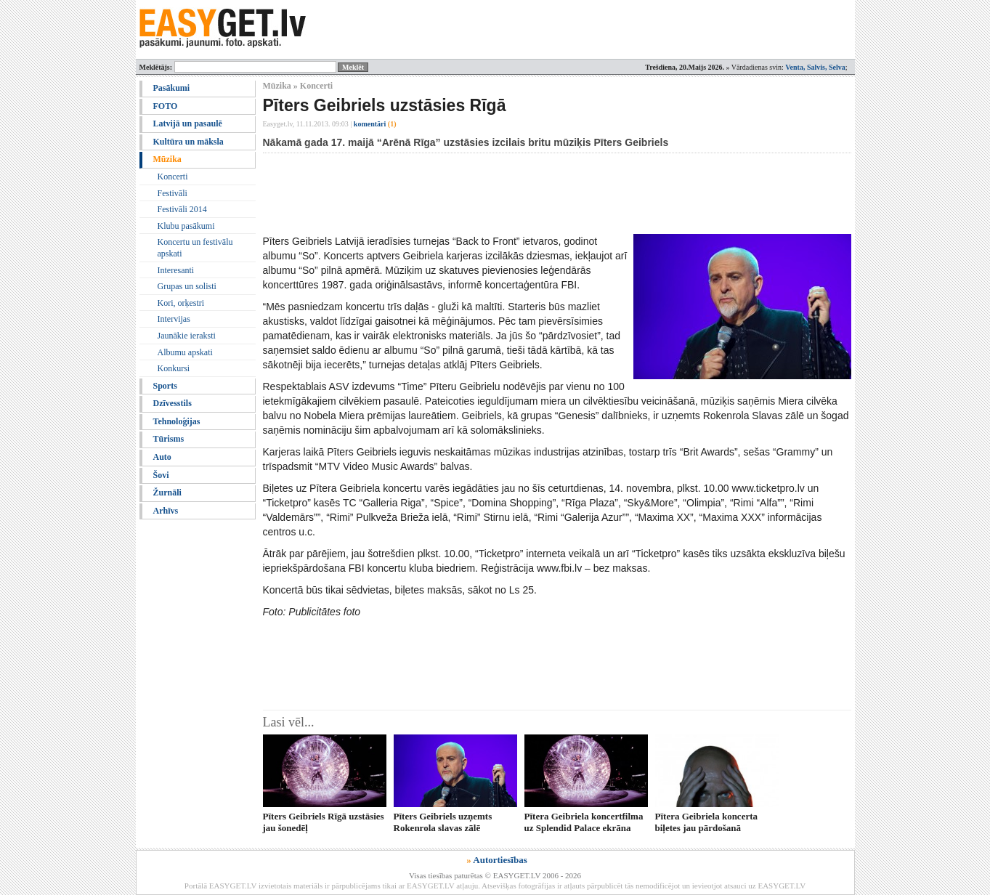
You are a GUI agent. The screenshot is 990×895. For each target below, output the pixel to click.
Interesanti (176, 270)
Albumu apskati (185, 352)
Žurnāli (167, 492)
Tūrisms (168, 439)
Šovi (161, 475)
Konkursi (174, 368)
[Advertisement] (527, 193)
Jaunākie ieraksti (187, 336)
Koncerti (173, 176)
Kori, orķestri (181, 303)
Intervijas (174, 319)
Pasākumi (171, 88)
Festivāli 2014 (182, 209)
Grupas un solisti (187, 286)
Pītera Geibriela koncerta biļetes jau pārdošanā (706, 822)
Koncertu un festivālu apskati (195, 248)
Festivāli (172, 193)
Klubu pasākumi (186, 226)
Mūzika (167, 159)
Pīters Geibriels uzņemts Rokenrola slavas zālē (443, 822)
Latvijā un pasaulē (187, 123)
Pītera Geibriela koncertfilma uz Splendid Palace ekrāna (584, 822)
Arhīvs (166, 511)
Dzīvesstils (172, 403)
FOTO (165, 106)
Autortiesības (500, 859)
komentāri (375, 124)
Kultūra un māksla (188, 142)
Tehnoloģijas (176, 421)
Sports (165, 386)
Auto (162, 457)
